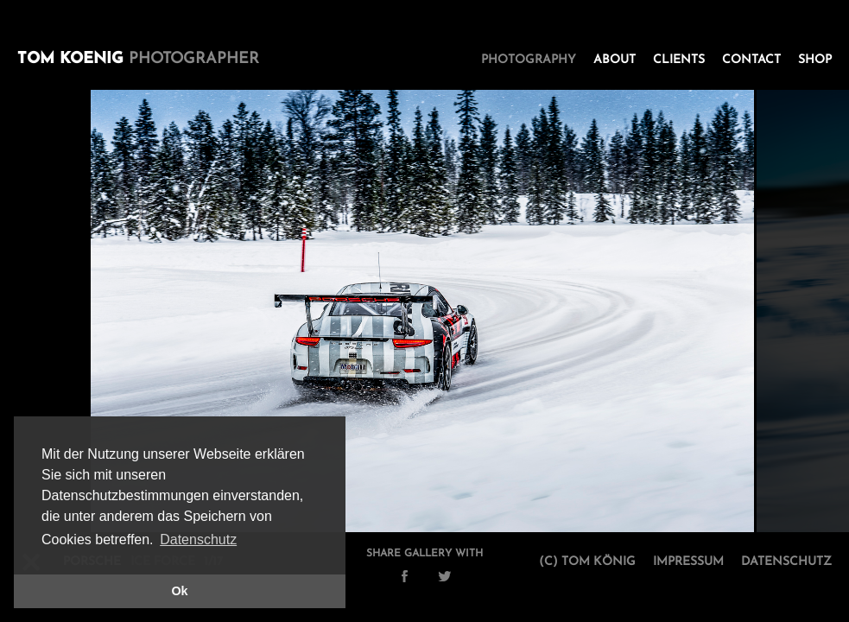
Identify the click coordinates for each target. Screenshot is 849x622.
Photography (528, 60)
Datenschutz (786, 561)
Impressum (688, 561)
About (614, 60)
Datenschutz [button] (198, 539)
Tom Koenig (138, 59)
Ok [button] (179, 591)
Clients (679, 60)
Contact (751, 60)
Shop (815, 60)
